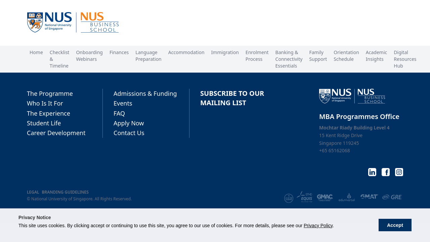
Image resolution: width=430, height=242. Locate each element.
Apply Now (129, 123)
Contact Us (129, 133)
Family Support (318, 55)
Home (36, 52)
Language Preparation (148, 55)
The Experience (48, 113)
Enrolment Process (257, 55)
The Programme (50, 93)
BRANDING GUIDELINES (65, 192)
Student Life (44, 123)
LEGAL (33, 192)
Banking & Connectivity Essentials (289, 59)
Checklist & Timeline (60, 59)
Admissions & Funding (145, 93)
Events (123, 103)
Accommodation (186, 52)
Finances (119, 52)
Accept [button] (395, 225)
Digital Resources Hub (405, 59)
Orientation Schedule (346, 55)
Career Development (56, 133)
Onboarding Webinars (89, 55)
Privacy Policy (318, 225)
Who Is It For (45, 103)
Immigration (225, 52)
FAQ (119, 113)
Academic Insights (376, 55)
